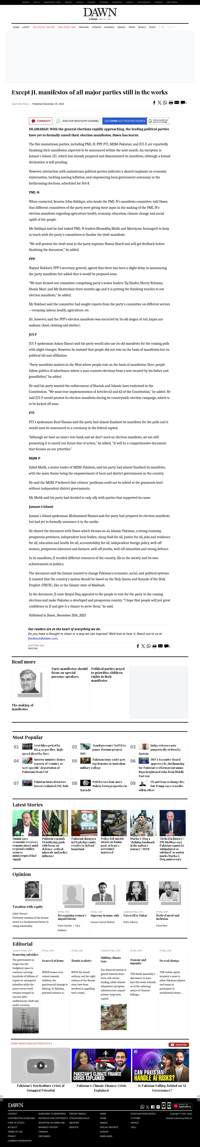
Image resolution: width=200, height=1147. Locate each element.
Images (68, 2)
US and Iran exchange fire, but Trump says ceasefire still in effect (162, 786)
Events (129, 2)
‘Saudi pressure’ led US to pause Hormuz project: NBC (103, 750)
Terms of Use (15, 1132)
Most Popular (27, 737)
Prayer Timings (77, 1114)
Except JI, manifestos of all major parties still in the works (90, 92)
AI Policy (12, 1127)
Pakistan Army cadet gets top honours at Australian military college (102, 764)
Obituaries (172, 2)
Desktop (74, 1127)
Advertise (117, 2)
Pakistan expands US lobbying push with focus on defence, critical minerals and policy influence (55, 847)
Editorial (22, 944)
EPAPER (25, 2)
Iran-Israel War (67, 27)
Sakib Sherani (19, 913)
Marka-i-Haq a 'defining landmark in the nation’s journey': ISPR (142, 844)
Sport (152, 27)
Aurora (91, 2)
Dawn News (106, 1136)
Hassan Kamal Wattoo (103, 922)
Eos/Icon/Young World (143, 1114)
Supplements (144, 2)
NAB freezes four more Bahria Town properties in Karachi (103, 786)
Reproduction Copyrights (53, 1118)
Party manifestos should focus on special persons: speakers (70, 673)
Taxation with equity (27, 907)
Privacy (12, 1136)
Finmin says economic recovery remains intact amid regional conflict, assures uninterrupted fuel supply (25, 849)
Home (16, 27)
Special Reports (109, 1127)
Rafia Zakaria (130, 922)
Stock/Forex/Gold (79, 1118)
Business (109, 27)
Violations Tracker (44, 27)
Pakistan (84, 27)
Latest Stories (27, 804)
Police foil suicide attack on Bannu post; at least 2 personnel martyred (112, 845)
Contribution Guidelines (21, 1118)
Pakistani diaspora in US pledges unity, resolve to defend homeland (83, 844)
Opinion (96, 27)
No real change (169, 961)
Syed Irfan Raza (20, 104)
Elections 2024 (36, 645)
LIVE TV (36, 2)
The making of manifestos (22, 707)
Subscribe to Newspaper (52, 1114)
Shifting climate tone (111, 959)
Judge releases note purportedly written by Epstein (160, 750)
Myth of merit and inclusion (167, 917)
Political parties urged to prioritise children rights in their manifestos (108, 674)
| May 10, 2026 (100, 19)
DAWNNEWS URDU (52, 2)
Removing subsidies (25, 954)
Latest (25, 27)
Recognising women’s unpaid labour (72, 917)
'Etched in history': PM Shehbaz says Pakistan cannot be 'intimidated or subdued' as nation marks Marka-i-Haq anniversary (172, 849)
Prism (132, 27)
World (142, 27)
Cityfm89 (135, 1118)
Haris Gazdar (65, 925)
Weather (74, 1123)
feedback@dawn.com (43, 638)
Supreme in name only (105, 915)
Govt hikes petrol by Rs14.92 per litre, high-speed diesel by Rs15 (43, 750)
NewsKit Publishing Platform (179, 1118)
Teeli (133, 1127)
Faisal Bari (161, 925)
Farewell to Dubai (135, 915)
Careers (158, 2)
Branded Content (48, 1127)
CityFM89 (103, 2)
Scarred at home (53, 961)
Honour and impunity (138, 961)
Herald (79, 2)
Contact (12, 1114)
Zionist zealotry (81, 961)
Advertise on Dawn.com (51, 1123)
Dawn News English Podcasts (31, 1043)
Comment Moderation (19, 1141)
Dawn (103, 1114)
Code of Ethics (16, 1123)
